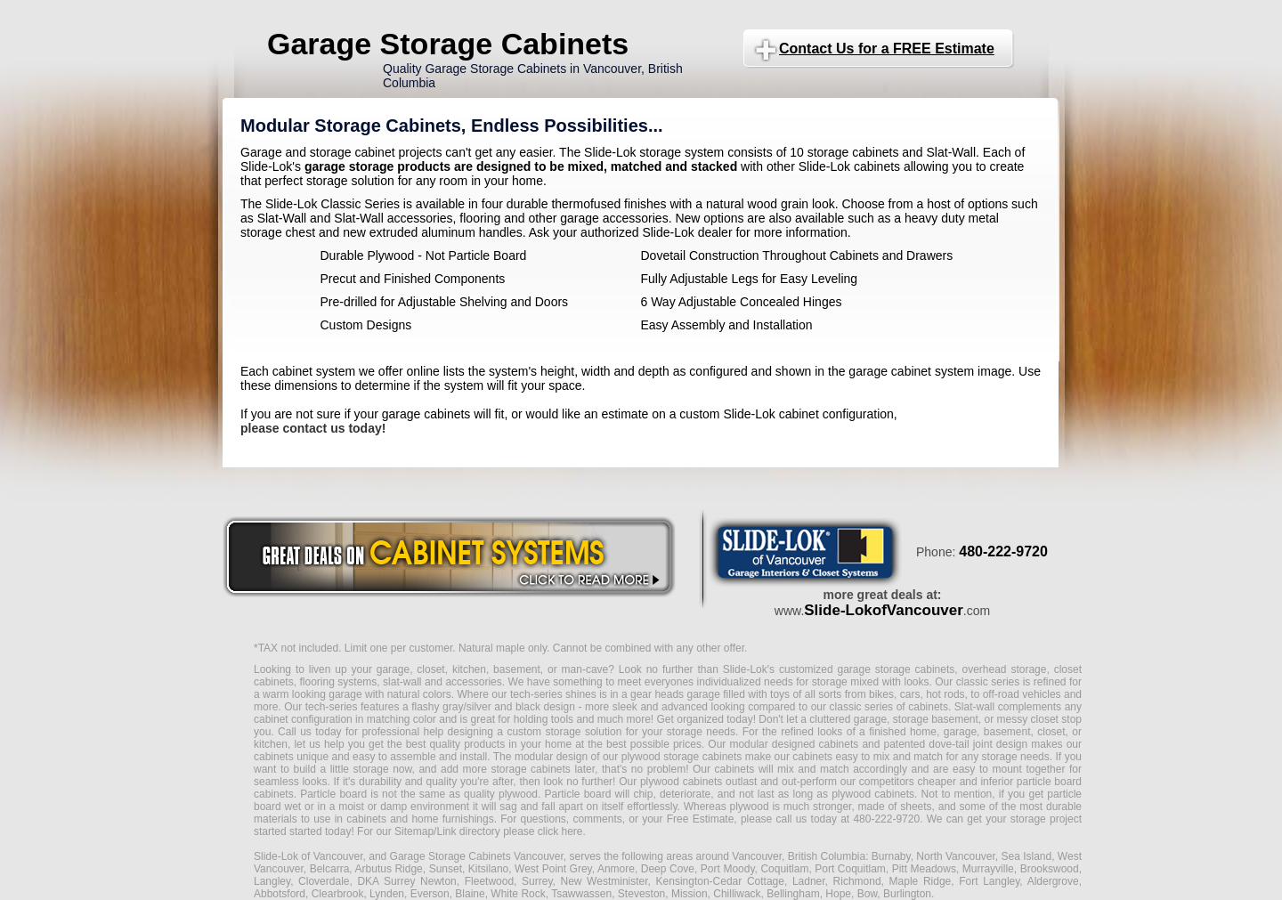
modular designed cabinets (793, 744)
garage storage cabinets (895, 669)
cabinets (735, 769)
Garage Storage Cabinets (448, 44)
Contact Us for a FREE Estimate (886, 48)
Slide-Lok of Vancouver (308, 856)
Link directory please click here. (510, 831)
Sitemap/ (414, 831)
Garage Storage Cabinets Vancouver (477, 856)
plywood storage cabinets (681, 756)
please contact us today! (312, 428)
